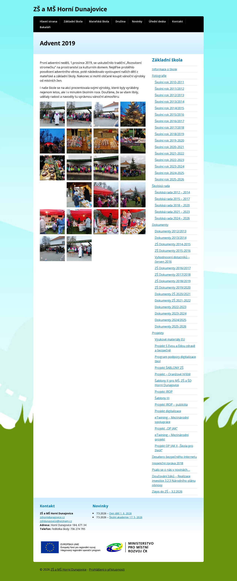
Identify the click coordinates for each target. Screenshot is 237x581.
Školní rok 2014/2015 (169, 108)
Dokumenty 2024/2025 (170, 320)
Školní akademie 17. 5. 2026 (125, 517)
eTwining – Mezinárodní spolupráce (171, 419)
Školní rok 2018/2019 (169, 134)
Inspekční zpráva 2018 (167, 463)
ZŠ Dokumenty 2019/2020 (173, 288)
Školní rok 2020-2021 (169, 147)
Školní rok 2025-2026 (169, 179)
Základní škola (73, 21)
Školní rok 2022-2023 (169, 160)
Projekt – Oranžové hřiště (173, 374)
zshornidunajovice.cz (52, 517)
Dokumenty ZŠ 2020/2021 (173, 294)
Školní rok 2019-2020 (169, 140)
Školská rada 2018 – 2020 (172, 205)
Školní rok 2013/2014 (169, 102)
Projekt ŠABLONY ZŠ (169, 368)
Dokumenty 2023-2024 (170, 313)
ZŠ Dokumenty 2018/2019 (173, 281)
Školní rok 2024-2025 (169, 173)
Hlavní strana (48, 21)
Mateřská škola (99, 21)
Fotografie (159, 76)
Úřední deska (157, 21)
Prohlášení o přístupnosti (107, 569)
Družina (121, 21)
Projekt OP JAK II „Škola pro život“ (174, 448)
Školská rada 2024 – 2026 (172, 218)
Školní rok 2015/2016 (169, 115)
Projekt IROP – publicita (171, 405)
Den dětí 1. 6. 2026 (120, 513)
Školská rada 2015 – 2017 (172, 199)
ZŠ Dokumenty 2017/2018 (173, 275)
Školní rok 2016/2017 (169, 121)
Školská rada (161, 186)
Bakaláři (45, 27)
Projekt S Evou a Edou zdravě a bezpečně (175, 348)
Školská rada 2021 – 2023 (172, 212)
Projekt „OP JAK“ (166, 428)
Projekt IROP (164, 392)
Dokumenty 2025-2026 (170, 326)
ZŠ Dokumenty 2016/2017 (173, 268)
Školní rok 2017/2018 (169, 128)
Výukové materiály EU (170, 339)
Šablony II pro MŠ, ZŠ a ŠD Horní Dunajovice (173, 383)
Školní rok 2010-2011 (169, 82)
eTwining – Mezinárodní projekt (171, 437)
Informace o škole (164, 69)
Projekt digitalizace (168, 411)
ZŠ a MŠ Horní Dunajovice (70, 9)
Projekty (158, 333)
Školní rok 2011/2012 (169, 89)
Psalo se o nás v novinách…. (171, 470)
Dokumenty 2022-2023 (170, 307)
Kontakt (177, 21)
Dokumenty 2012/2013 (170, 231)
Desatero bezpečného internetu (174, 457)
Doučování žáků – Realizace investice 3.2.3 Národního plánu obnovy (174, 480)
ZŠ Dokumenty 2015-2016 (173, 251)
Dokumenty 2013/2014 (170, 238)
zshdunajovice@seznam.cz (56, 521)
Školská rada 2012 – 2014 (172, 192)
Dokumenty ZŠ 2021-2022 (173, 300)
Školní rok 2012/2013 (169, 95)
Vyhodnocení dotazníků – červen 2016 (172, 259)
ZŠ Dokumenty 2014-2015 (173, 244)
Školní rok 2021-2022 (169, 153)
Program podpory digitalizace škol (175, 359)
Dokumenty (160, 225)
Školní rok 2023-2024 (169, 166)
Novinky (137, 21)
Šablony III (162, 398)
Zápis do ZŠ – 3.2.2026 (167, 492)
